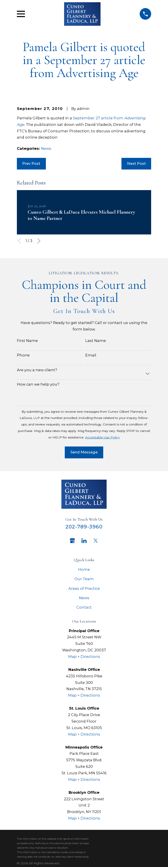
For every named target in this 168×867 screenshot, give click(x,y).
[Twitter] (95, 540)
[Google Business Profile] (72, 540)
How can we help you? (38, 384)
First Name (27, 341)
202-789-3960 (84, 527)
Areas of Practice (84, 588)
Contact (84, 607)
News (46, 148)
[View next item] (38, 240)
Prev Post (31, 163)
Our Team (84, 579)
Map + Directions (84, 656)
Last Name (95, 341)
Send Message (84, 452)
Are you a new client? (37, 370)
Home (84, 569)
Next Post (136, 163)
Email (90, 355)
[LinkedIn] (84, 540)
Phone (23, 355)
